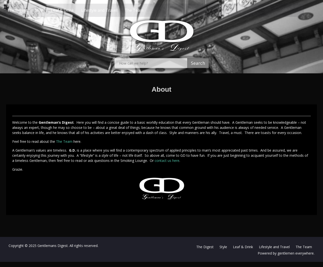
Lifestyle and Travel (108, 10)
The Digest (26, 10)
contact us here (167, 160)
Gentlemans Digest (52, 245)
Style (48, 10)
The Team (142, 10)
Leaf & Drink (71, 10)
